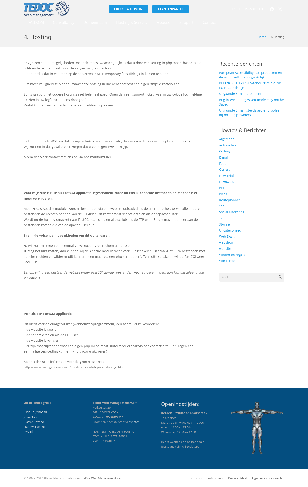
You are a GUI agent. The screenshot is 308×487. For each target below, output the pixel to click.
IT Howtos (226, 181)
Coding (224, 151)
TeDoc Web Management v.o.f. (102, 478)
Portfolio (196, 478)
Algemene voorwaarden (268, 478)
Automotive (227, 145)
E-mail (224, 157)
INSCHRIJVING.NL (36, 412)
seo (221, 206)
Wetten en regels (232, 255)
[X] (280, 9)
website (225, 248)
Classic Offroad (34, 422)
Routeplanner (229, 200)
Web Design (228, 236)
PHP (222, 188)
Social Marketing (231, 212)
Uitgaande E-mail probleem (240, 93)
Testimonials (214, 478)
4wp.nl (28, 432)
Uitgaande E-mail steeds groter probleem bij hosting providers (250, 112)
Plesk (223, 194)
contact (133, 422)
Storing (224, 224)
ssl (221, 218)
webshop (226, 242)
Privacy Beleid (237, 478)
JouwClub (30, 417)
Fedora (224, 163)
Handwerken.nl (34, 427)
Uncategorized (230, 230)
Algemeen (226, 139)
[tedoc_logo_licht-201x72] (47, 9)
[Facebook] (272, 9)
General (225, 169)
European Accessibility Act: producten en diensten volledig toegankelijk (250, 74)
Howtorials (227, 175)
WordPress (227, 260)
